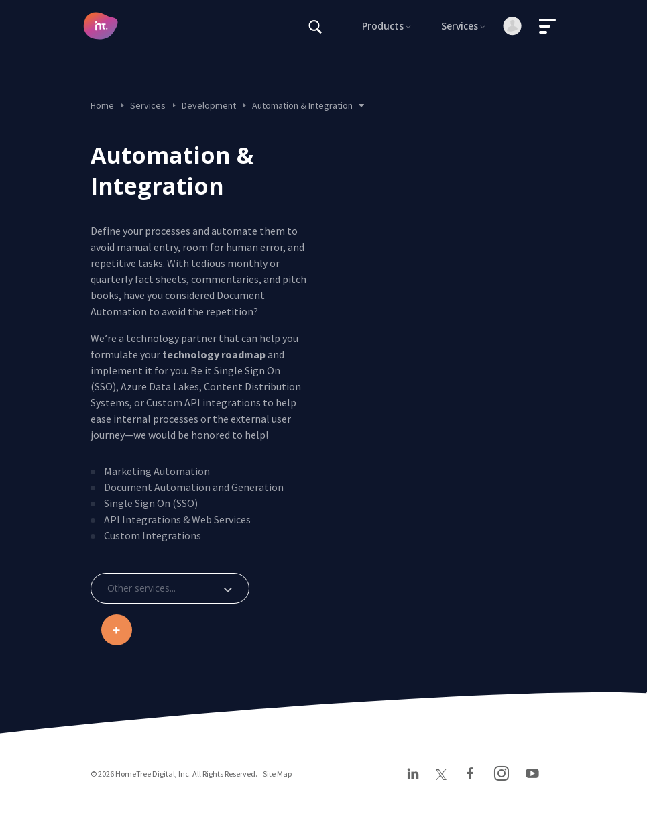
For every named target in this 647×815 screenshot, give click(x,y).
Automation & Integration (308, 105)
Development (209, 105)
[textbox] (168, 588)
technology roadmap (214, 354)
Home (102, 105)
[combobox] (170, 588)
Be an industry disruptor (116, 630)
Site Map (277, 774)
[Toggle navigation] (547, 26)
